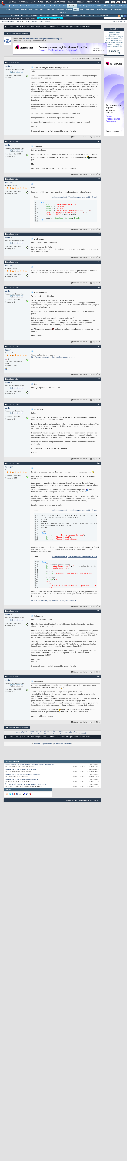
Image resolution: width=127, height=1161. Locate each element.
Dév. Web (72, 6)
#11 (98, 611)
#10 (98, 463)
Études (80, 2)
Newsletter (59, 2)
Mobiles (113, 6)
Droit (89, 2)
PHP (75, 9)
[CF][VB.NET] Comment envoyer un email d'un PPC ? (25, 784)
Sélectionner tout (59, 197)
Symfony (91, 16)
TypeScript (90, 9)
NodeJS (69, 9)
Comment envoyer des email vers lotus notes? (23, 775)
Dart (41, 9)
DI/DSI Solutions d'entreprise (23, 6)
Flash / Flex (50, 9)
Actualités (20, 732)
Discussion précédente (43, 744)
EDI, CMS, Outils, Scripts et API (34, 27)
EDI (79, 6)
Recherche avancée (118, 21)
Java (64, 6)
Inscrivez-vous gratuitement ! (50, 18)
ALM (49, 6)
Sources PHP (44, 16)
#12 (98, 676)
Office (106, 6)
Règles (47, 21)
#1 (99, 62)
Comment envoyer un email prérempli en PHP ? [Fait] (42, 39)
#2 (99, 141)
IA (44, 6)
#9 (99, 404)
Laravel (82, 16)
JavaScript (60, 9)
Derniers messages (8, 21)
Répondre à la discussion (17, 34)
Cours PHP (33, 16)
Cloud (39, 6)
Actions (19, 21)
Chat (48, 2)
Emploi (70, 2)
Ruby (81, 9)
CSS (36, 9)
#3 (99, 179)
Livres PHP (54, 16)
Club (96, 2)
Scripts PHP (64, 16)
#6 (99, 287)
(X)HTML (63, 12)
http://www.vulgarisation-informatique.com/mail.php (53, 357)
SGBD (99, 6)
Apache (24, 9)
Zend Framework (102, 16)
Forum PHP (15, 16)
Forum (10, 27)
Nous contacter (71, 800)
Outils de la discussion (80, 58)
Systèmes (122, 6)
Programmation (88, 6)
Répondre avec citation (79, 137)
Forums (12, 2)
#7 (99, 346)
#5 (99, 262)
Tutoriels (23, 2)
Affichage (94, 58)
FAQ (33, 2)
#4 (99, 234)
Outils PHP (74, 16)
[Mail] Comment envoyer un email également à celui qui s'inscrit (29, 765)
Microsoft (57, 6)
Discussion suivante (62, 744)
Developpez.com (83, 800)
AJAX (17, 9)
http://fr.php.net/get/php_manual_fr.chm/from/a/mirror (53, 600)
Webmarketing (116, 9)
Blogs (40, 2)
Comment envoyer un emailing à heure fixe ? (22, 780)
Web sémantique (102, 9)
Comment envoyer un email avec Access (20, 770)
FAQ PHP (24, 16)
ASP (30, 9)
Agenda (34, 21)
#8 (99, 379)
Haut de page (94, 800)
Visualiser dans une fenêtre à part (82, 197)
